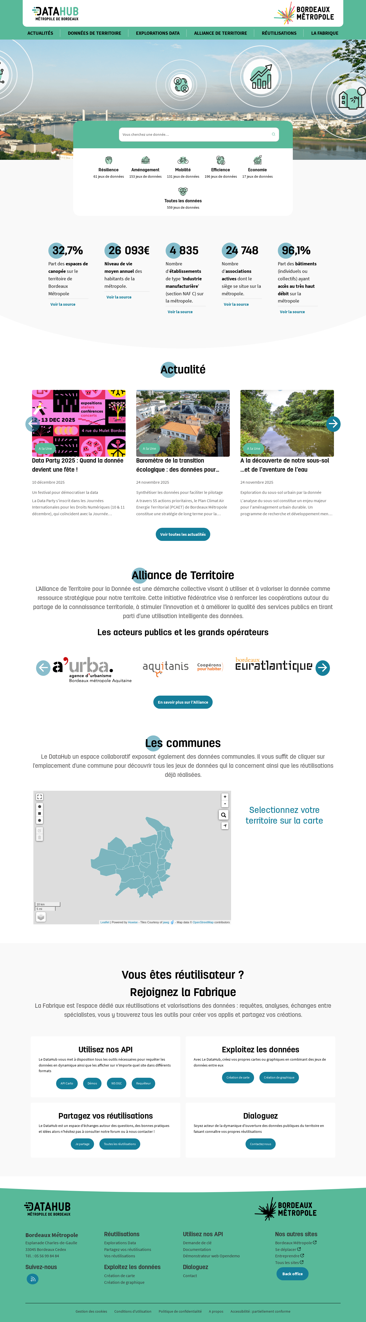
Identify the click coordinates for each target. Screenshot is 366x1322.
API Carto (67, 1083)
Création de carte (238, 1077)
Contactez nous (260, 1144)
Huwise (133, 922)
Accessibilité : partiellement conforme (260, 1311)
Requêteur (143, 1083)
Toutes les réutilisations (120, 1144)
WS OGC (116, 1083)
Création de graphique (279, 1077)
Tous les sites (287, 1262)
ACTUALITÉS (40, 33)
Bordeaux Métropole (294, 1242)
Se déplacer (286, 1249)
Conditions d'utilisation (133, 1311)
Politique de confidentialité (181, 1311)
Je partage (82, 1144)
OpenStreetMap (203, 922)
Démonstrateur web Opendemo (211, 1255)
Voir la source (62, 304)
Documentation (197, 1249)
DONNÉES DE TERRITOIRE (94, 33)
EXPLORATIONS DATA (158, 33)
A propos (216, 1311)
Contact (190, 1275)
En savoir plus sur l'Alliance (183, 702)
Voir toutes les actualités (183, 534)
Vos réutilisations (119, 1255)
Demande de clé (197, 1242)
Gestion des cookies (91, 1311)
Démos (92, 1083)
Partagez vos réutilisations (127, 1249)
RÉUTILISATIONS (279, 33)
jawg (166, 922)
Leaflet (104, 922)
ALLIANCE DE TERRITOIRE (220, 33)
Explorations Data (120, 1242)
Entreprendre (287, 1255)
